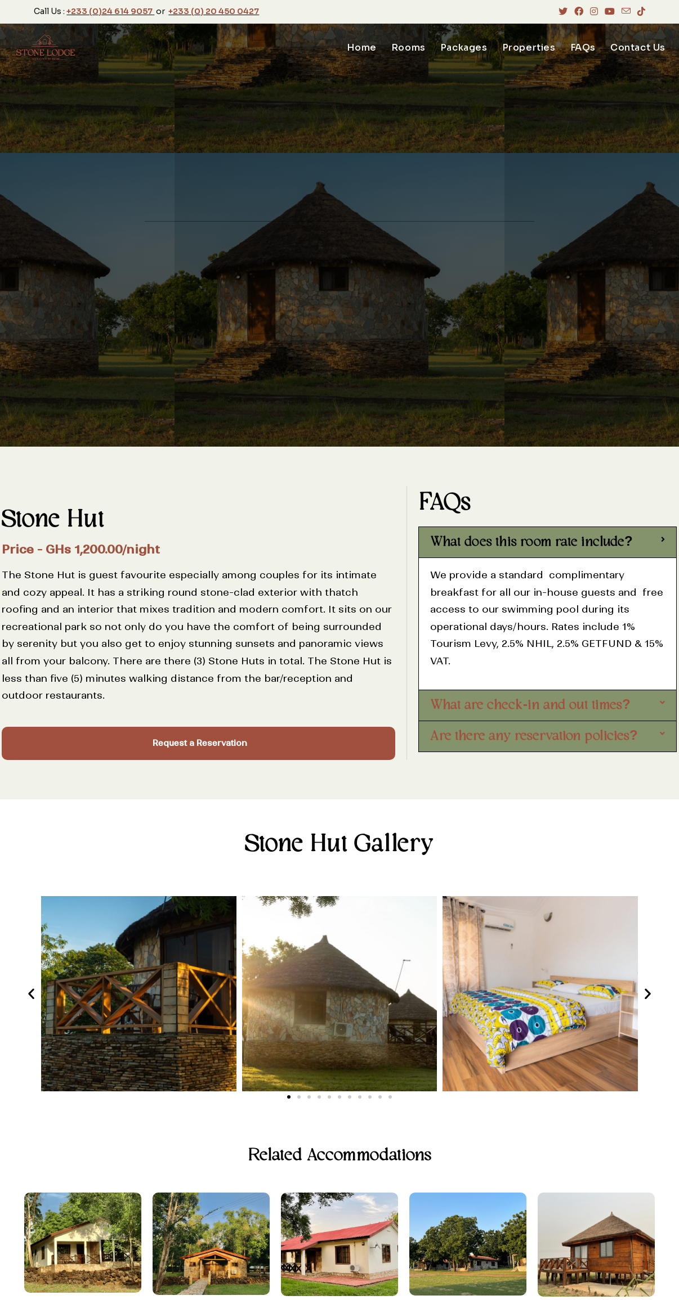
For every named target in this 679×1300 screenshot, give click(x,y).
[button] (547, 542)
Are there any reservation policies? (534, 736)
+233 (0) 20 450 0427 (213, 11)
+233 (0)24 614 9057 (109, 11)
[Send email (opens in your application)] (626, 11)
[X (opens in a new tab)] (563, 11)
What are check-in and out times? (530, 705)
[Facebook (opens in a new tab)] (579, 11)
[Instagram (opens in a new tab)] (594, 11)
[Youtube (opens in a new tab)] (609, 11)
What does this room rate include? (531, 542)
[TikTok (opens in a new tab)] (639, 11)
